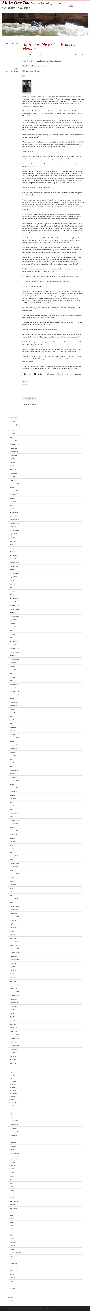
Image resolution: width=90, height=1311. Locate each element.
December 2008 (14, 949)
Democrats (13, 1146)
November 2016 (14, 609)
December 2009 (14, 906)
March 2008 (13, 981)
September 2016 (14, 616)
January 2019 (13, 516)
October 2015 (13, 655)
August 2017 (13, 577)
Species (13, 1165)
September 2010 (14, 874)
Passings (12, 1245)
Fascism (12, 1176)
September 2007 (14, 1002)
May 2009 (12, 931)
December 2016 (14, 605)
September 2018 (14, 530)
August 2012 (13, 791)
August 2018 (13, 534)
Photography (14, 1102)
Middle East (13, 1222)
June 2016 (13, 627)
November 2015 (14, 652)
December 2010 (14, 863)
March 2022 (13, 437)
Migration (12, 1235)
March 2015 (13, 680)
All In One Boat (17, 2)
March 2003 (13, 1063)
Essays (14, 1081)
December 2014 (14, 691)
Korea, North (14, 1120)
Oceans (13, 1162)
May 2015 (12, 673)
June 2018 (13, 541)
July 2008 (12, 967)
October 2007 (13, 999)
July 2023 (12, 433)
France (8, 71)
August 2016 (13, 619)
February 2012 (14, 813)
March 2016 (13, 637)
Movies (13, 1096)
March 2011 (13, 852)
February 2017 (14, 598)
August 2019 (13, 494)
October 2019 (13, 487)
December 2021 (14, 444)
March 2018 (13, 551)
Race (11, 1256)
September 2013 (14, 745)
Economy (12, 1149)
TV (12, 1108)
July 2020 (12, 476)
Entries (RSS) (13, 421)
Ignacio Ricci (45, 1308)
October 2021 (13, 448)
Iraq (12, 1228)
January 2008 (13, 988)
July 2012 (12, 795)
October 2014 (13, 698)
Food (11, 1179)
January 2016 (13, 645)
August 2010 (13, 877)
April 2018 (12, 548)
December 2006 (14, 1035)
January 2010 (13, 902)
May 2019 (12, 505)
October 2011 (13, 827)
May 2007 (12, 1017)
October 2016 (13, 612)
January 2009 (13, 945)
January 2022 (13, 441)
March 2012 (13, 809)
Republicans (13, 1263)
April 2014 (12, 720)
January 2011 (13, 859)
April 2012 (12, 806)
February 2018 (14, 555)
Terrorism (12, 1277)
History (14, 1087)
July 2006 (12, 1052)
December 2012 (14, 777)
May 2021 (12, 466)
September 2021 (14, 451)
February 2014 (14, 727)
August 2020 (13, 473)
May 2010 (12, 888)
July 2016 (12, 623)
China (12, 1115)
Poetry (14, 1090)
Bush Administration (15, 1131)
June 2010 (13, 884)
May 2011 (12, 845)
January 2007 (13, 1031)
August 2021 (13, 455)
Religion (12, 1259)
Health (11, 1186)
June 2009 (13, 927)
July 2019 (12, 498)
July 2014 (12, 709)
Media (11, 1215)
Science (14, 1093)
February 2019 (14, 512)
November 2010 (14, 866)
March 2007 (13, 1024)
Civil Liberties (13, 1135)
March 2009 (13, 938)
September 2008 (14, 959)
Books (12, 1079)
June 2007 (13, 1013)
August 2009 (13, 920)
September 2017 (14, 573)
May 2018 (12, 544)
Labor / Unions (14, 1201)
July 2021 (12, 459)
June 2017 (13, 584)
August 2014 (13, 705)
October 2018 (13, 527)
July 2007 (12, 1009)
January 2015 (13, 688)
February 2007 (14, 1027)
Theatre (13, 1105)
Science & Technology (16, 1267)
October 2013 (13, 741)
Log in (11, 1300)
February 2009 (14, 942)
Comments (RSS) (15, 425)
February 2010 (14, 899)
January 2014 (13, 730)
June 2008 (13, 970)
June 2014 (13, 713)
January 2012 (13, 816)
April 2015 (12, 677)
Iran (12, 1225)
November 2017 (14, 566)
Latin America (13, 1208)
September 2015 (14, 659)
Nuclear (12, 1238)
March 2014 (13, 723)
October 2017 (13, 569)
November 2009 (14, 909)
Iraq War (12, 1197)
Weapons (12, 1288)
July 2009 (12, 924)
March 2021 (13, 469)
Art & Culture (13, 1076)
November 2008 (14, 952)
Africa (11, 1072)
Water (12, 1168)
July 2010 (12, 881)
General (42, 55)
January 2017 (13, 602)
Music (12, 1099)
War (17, 71)
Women (12, 1292)
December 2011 (14, 820)
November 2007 (14, 995)
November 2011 (14, 823)
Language (12, 1204)
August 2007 (13, 1006)
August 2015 (13, 662)
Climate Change (15, 1159)
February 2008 (14, 985)
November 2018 (14, 523)
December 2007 (14, 992)
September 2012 (14, 788)
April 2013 (12, 763)
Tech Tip (12, 1274)
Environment (13, 1157)
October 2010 (13, 870)
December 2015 (14, 648)
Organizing (13, 1242)
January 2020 (13, 480)
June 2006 (13, 1056)
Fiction (14, 1084)
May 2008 (12, 974)
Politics (12, 1249)
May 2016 (12, 630)
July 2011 (12, 838)
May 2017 (12, 587)
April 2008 (12, 977)
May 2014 (12, 716)
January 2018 (13, 559)
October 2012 (13, 784)
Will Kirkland (33, 55)
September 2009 (14, 916)
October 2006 (13, 1042)
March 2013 (13, 766)
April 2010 (12, 891)
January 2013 (13, 773)
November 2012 (14, 780)
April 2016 (12, 634)
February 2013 (14, 770)
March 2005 (13, 1060)
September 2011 (14, 831)
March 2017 (13, 594)
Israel (12, 1231)
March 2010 (13, 895)
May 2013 (12, 759)
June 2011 (13, 841)
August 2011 (13, 834)
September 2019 (14, 491)
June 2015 (13, 670)
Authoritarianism (14, 1128)
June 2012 (13, 798)
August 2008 (13, 963)
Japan (12, 1117)
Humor (11, 1194)
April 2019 (12, 509)
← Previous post (29, 399)
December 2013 (14, 734)
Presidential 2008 (16, 1252)
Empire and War (14, 1153)
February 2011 (14, 856)
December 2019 (14, 484)
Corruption (13, 1139)
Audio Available (14, 1124)
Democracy (13, 1142)
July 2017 (12, 580)
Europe (12, 1172)
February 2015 (14, 684)
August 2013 (13, 748)
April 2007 (12, 1020)
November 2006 (14, 1038)
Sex (11, 1270)
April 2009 (12, 934)
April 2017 (12, 591)
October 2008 (13, 956)
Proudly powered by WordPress (18, 1308)
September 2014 (14, 702)
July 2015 (12, 666)
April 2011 (12, 848)
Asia (11, 1112)
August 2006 (13, 1049)
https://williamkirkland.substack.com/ (34, 66)
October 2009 (13, 913)
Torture (12, 1281)
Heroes (12, 1190)
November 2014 (14, 695)
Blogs (12, 1218)
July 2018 (12, 537)
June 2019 (13, 501)
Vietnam (12, 71)
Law (11, 1212)
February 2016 (14, 641)
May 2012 (12, 802)
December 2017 (14, 562)
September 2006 (14, 1045)
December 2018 (14, 519)
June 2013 (13, 756)
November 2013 (14, 738)
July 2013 (12, 752)
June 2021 (13, 462)
